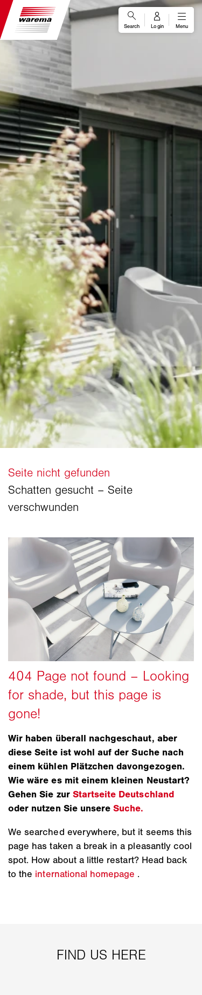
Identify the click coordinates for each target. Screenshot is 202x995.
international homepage (85, 874)
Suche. (128, 808)
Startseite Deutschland (123, 794)
